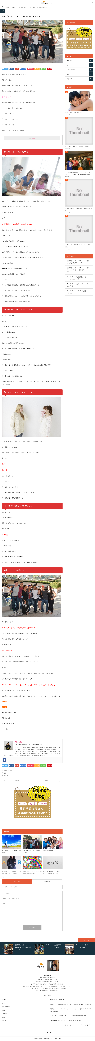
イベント (80, 60)
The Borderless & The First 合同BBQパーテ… (77, 292)
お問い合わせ (5, 1020)
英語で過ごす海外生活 (48, 850)
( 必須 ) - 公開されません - (11, 898)
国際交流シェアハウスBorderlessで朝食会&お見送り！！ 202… (78, 262)
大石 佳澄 (10, 770)
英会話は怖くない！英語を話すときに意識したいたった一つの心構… (11, 872)
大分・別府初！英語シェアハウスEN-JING (50, 1038)
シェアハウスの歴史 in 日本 (73, 112)
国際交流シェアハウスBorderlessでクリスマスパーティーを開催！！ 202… (78, 270)
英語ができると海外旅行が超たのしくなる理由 (32, 852)
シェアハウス (80, 65)
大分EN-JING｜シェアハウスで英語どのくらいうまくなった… (11, 852)
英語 (3, 10)
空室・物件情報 (6, 1006)
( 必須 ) (6, 893)
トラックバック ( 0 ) (47, 881)
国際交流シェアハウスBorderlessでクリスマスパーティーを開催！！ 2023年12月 (70, 1009)
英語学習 (80, 79)
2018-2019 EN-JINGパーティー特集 (77, 146)
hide (33, 138)
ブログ (3, 1010)
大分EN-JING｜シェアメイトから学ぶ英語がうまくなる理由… (32, 872)
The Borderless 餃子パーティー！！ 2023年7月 (78, 285)
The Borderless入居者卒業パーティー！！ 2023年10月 (77, 278)
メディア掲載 (80, 70)
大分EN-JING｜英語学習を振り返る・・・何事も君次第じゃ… (51, 872)
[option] (19, 949)
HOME (3, 1003)
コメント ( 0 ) (17, 881)
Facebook (4, 1013)
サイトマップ (5, 1017)
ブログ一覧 (86, 940)
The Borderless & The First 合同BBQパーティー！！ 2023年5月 (66, 1025)
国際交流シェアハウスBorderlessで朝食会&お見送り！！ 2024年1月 (67, 1004)
